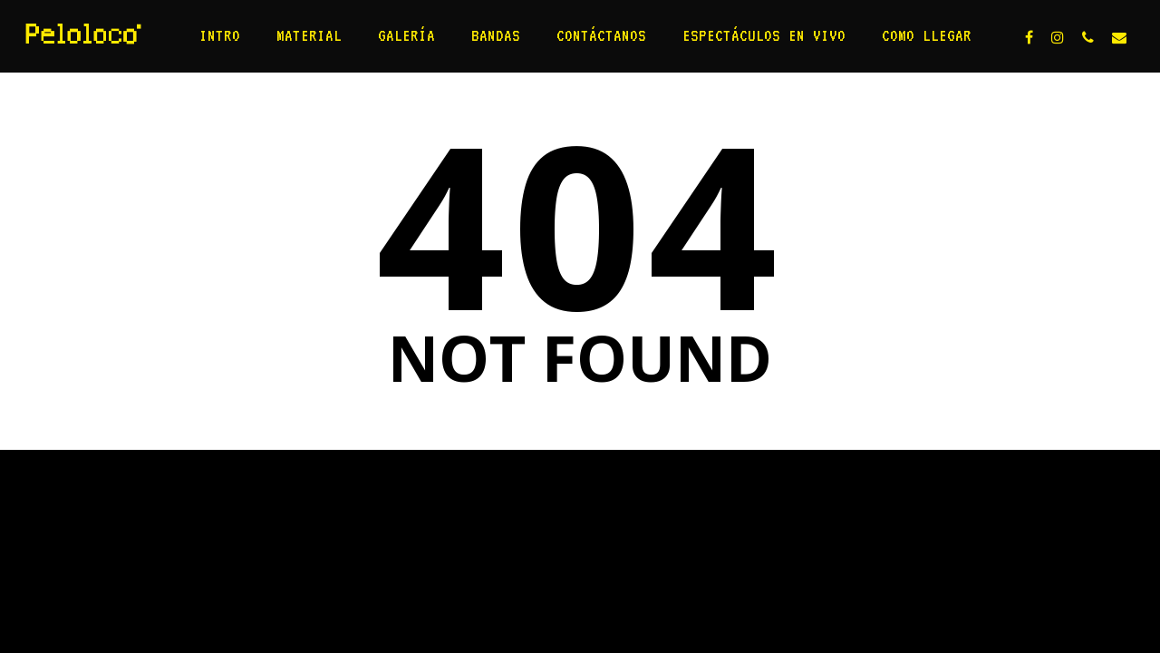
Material (309, 35)
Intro (219, 35)
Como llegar (927, 35)
